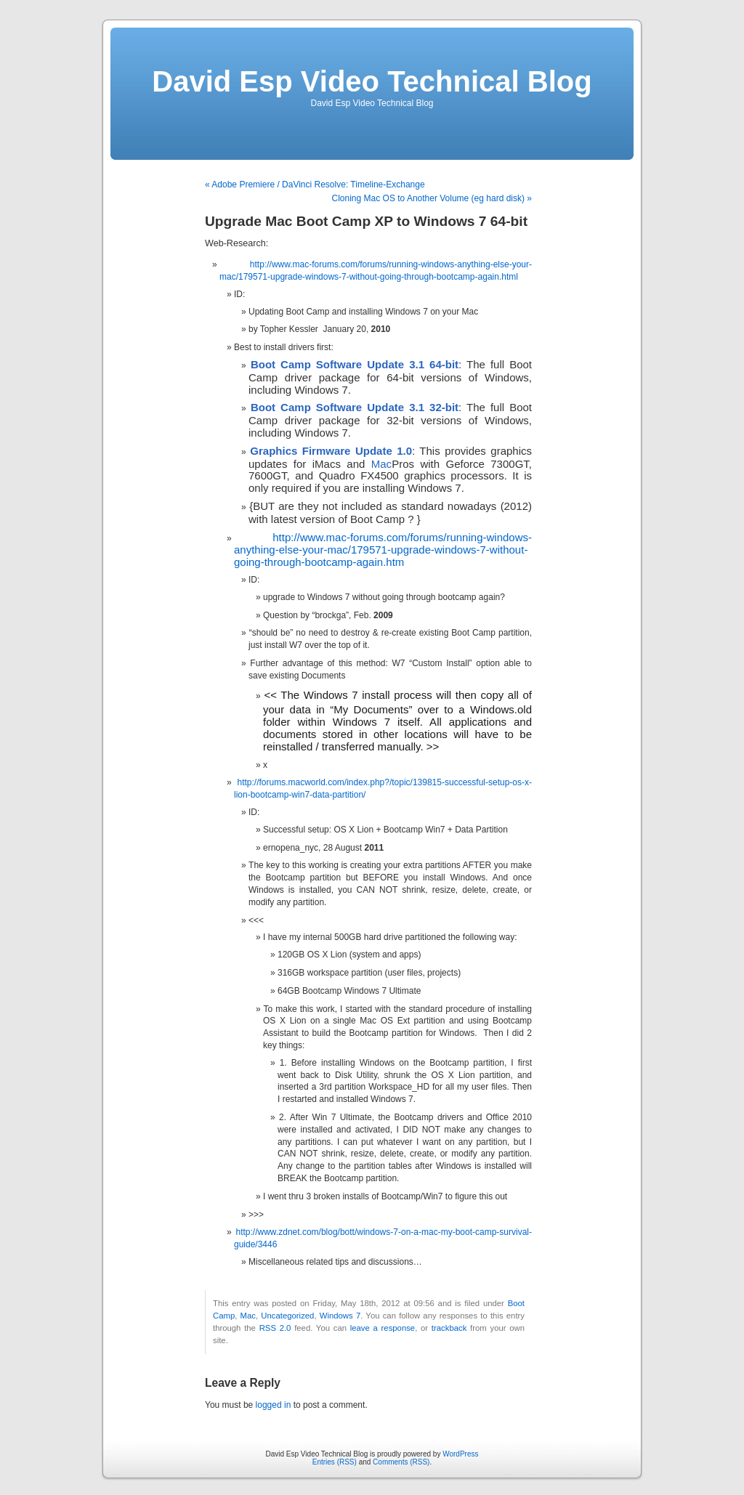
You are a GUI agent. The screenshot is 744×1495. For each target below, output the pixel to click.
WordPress (460, 1454)
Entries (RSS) (334, 1462)
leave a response (382, 1328)
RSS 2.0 (275, 1328)
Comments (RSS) (401, 1462)
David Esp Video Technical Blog (371, 81)
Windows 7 (340, 1315)
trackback (449, 1328)
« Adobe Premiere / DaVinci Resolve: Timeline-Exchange (315, 184)
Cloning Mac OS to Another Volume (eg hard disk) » (432, 198)
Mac (381, 464)
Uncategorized (287, 1315)
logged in (273, 1405)
